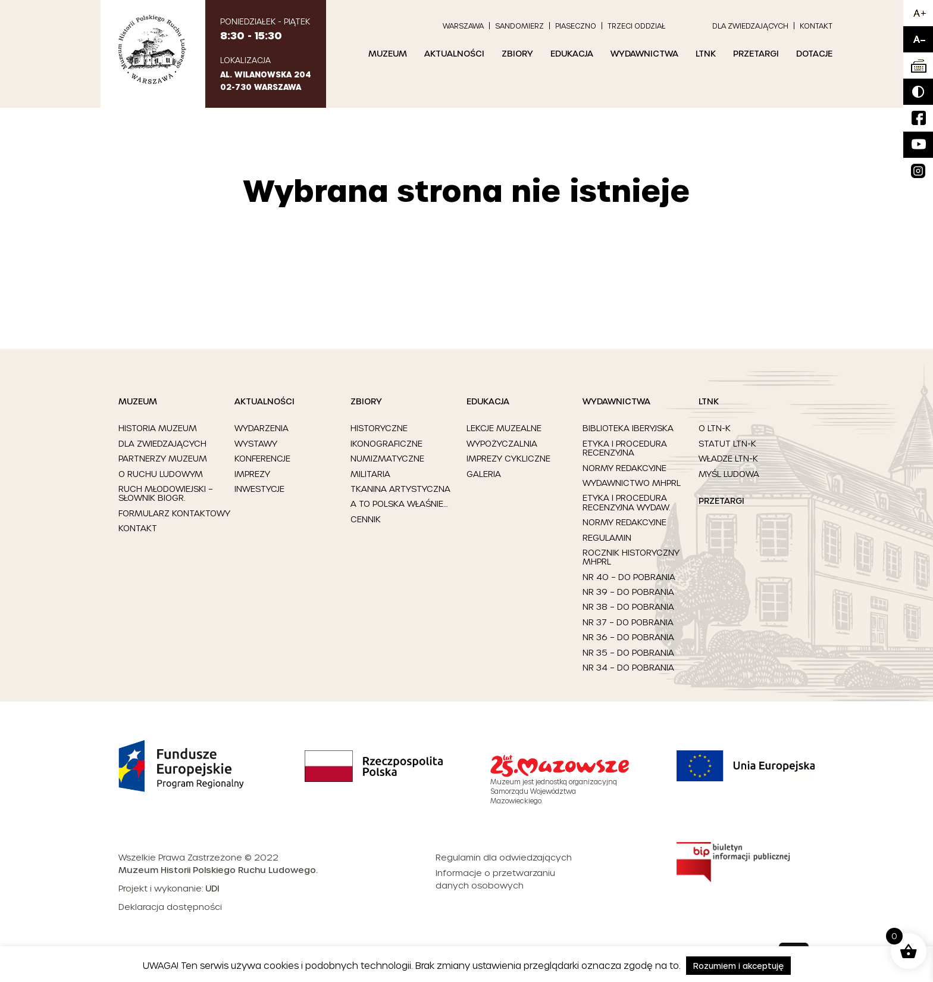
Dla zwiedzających (750, 25)
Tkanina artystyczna (400, 488)
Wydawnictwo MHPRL (632, 482)
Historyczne (379, 427)
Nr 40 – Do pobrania (629, 576)
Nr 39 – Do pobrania (628, 591)
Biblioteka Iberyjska (628, 427)
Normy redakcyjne (624, 467)
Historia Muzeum (157, 427)
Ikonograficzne (386, 443)
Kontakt (816, 25)
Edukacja (571, 53)
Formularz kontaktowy (174, 513)
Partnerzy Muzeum (162, 458)
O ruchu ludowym (160, 473)
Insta (913, 164)
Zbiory (517, 53)
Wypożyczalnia (502, 443)
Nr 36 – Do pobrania (628, 636)
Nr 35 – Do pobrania (628, 652)
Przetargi (756, 53)
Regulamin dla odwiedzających (504, 857)
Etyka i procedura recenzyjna (625, 448)
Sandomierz (519, 25)
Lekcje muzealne (504, 427)
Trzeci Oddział (636, 25)
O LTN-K (715, 427)
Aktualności (454, 53)
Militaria (370, 473)
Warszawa (463, 25)
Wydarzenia (261, 427)
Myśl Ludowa (729, 473)
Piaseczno (575, 25)
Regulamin (607, 537)
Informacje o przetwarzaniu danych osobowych (495, 879)
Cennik (365, 519)
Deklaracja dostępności (170, 907)
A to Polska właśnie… (399, 503)
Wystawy (255, 443)
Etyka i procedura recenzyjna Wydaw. (626, 502)
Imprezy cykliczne (508, 458)
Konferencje (262, 458)
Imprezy (252, 473)
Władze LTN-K (728, 458)
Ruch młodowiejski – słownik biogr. (165, 493)
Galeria (484, 473)
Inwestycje (259, 488)
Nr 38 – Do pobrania (628, 606)
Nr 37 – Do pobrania (628, 622)
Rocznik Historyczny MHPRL (631, 557)
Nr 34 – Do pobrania (628, 667)
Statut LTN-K (727, 443)
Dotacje (814, 53)
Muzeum (387, 53)
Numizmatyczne (387, 458)
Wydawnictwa (644, 53)
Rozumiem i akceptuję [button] (738, 965)
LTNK (706, 53)
